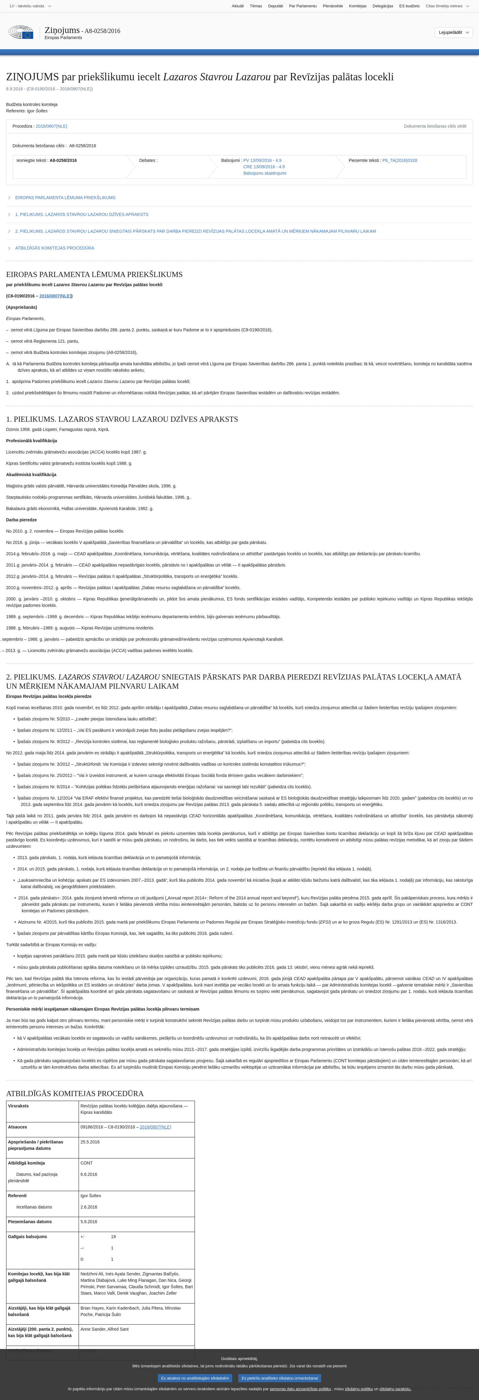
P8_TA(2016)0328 (399, 160)
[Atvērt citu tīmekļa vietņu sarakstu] (448, 6)
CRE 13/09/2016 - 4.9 (264, 166)
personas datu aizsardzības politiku (300, 1394)
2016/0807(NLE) (51, 126)
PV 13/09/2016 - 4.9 (262, 160)
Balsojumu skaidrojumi (264, 173)
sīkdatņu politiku (359, 1394)
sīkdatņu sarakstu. (395, 1394)
